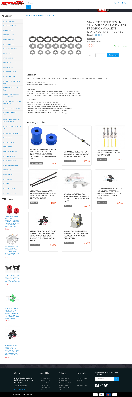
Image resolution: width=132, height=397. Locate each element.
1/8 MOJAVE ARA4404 (10, 151)
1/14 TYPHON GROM (9, 156)
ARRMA (41, 16)
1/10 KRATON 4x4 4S (9, 72)
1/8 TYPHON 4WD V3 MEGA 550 (12, 127)
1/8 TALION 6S (7, 53)
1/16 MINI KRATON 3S (10, 193)
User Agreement (45, 387)
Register (125, 3)
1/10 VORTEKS (7, 179)
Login (116, 3)
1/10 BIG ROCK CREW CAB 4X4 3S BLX (11, 82)
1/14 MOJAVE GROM (9, 161)
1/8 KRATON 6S (8, 30)
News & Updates (45, 380)
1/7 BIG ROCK (51, 16)
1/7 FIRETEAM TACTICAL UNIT (10, 114)
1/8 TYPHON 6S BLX (9, 26)
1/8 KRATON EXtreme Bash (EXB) (11, 89)
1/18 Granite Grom (8, 142)
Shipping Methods (64, 378)
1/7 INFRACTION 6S (9, 58)
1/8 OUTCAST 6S (8, 40)
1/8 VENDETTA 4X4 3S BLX (11, 108)
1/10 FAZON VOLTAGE (10, 49)
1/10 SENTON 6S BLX (9, 21)
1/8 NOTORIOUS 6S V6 (10, 165)
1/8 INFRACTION (8, 170)
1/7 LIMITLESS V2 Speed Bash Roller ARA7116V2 (12, 121)
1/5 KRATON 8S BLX (9, 63)
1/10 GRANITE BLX (9, 44)
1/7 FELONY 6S (8, 175)
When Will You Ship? (65, 383)
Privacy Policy (44, 385)
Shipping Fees (63, 380)
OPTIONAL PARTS (31, 16)
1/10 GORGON (7, 138)
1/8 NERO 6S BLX (8, 35)
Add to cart (113, 55)
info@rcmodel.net (20, 390)
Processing (80, 380)
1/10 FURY (6, 184)
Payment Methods (82, 378)
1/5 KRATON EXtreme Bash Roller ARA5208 (11, 96)
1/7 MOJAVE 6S (8, 67)
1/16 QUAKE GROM (9, 188)
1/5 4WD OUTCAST (9, 76)
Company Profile (45, 378)
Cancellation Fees (82, 385)
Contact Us (44, 390)
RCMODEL (98, 35)
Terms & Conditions (46, 383)
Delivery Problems (64, 385)
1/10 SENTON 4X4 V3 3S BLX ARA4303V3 (12, 102)
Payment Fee (81, 383)
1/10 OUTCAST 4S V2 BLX (11, 133)
